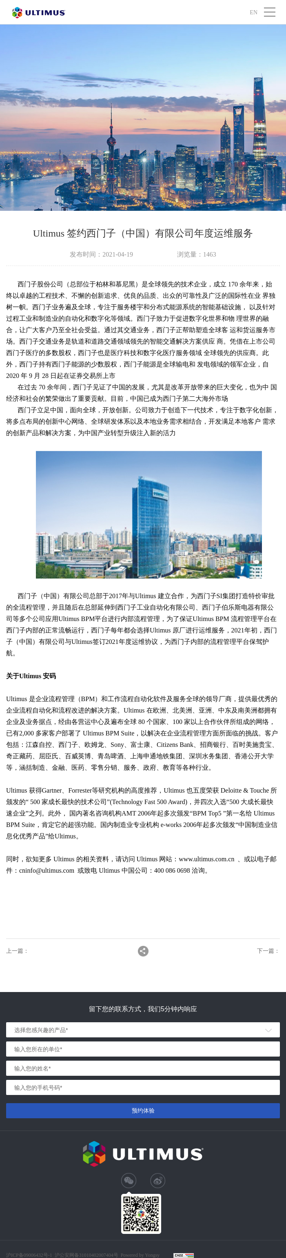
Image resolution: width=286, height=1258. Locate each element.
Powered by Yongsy (140, 1255)
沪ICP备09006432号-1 (29, 1255)
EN (253, 12)
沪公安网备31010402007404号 (86, 1255)
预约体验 (143, 1110)
